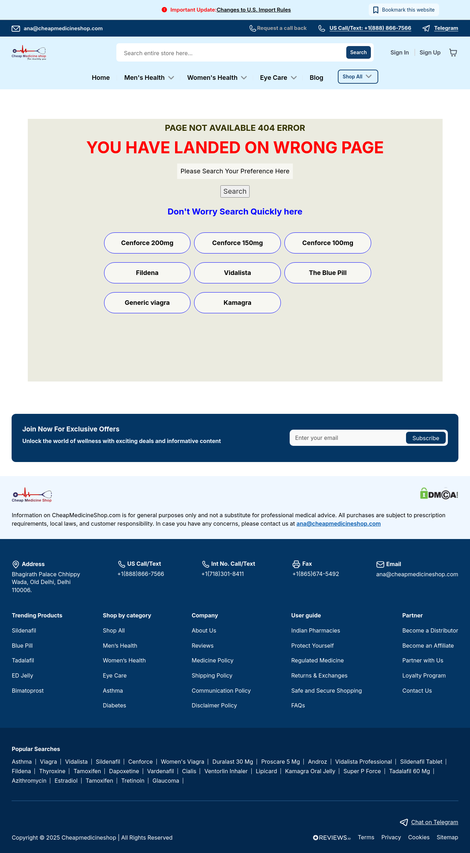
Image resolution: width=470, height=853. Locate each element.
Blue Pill (22, 645)
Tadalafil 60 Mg (409, 771)
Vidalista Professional (363, 762)
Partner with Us (423, 660)
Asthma (113, 690)
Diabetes (114, 705)
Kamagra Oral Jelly (310, 771)
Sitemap (447, 837)
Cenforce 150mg (237, 242)
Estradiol (65, 781)
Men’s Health (120, 645)
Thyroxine (52, 771)
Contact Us (417, 690)
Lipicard (266, 771)
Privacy (391, 837)
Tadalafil (23, 660)
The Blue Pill (328, 272)
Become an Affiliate (428, 645)
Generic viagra (147, 302)
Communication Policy (221, 690)
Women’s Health (124, 660)
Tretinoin (132, 781)
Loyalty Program (424, 675)
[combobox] (246, 53)
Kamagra (237, 302)
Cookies (419, 837)
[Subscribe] (425, 438)
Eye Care (115, 675)
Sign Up (429, 52)
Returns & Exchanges (319, 675)
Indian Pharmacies (315, 630)
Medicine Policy (212, 660)
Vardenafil (160, 771)
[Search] (358, 52)
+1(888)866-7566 (140, 573)
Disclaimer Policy (214, 705)
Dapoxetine (124, 771)
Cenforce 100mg (327, 242)
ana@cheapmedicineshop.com (57, 28)
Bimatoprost (28, 690)
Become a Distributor (430, 630)
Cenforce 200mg (147, 242)
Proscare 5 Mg (280, 762)
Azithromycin (29, 781)
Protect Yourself (312, 645)
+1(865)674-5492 (315, 573)
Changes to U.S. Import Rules (254, 9)
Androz (317, 762)
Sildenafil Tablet (421, 762)
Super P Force (362, 771)
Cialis (189, 771)
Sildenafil (24, 630)
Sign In (401, 52)
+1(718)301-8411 (222, 573)
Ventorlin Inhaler (225, 771)
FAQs (298, 705)
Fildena (147, 272)
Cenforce (140, 762)
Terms (366, 837)
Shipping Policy (212, 675)
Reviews (203, 645)
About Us (204, 630)
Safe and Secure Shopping (326, 690)
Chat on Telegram (434, 822)
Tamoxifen (87, 771)
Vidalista (237, 272)
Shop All (114, 630)
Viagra (48, 762)
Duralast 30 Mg (232, 762)
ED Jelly (22, 675)
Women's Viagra (183, 762)
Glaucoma (166, 781)
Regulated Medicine (317, 660)
